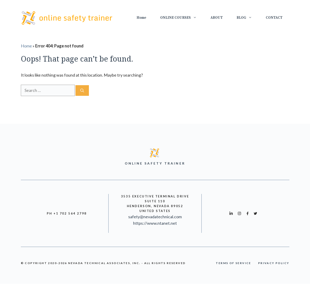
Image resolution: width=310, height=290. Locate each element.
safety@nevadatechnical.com (155, 216)
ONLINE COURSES (182, 18)
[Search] (82, 90)
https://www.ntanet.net (155, 223)
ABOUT (216, 18)
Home (141, 18)
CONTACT (274, 18)
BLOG (248, 18)
